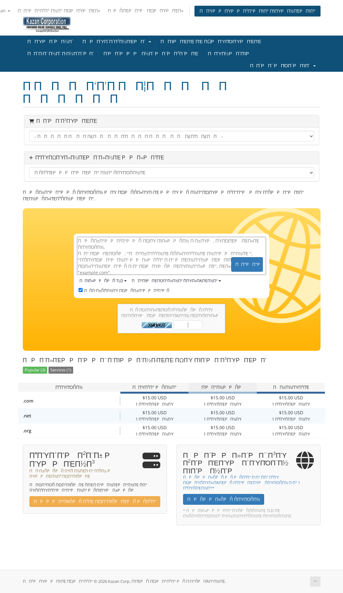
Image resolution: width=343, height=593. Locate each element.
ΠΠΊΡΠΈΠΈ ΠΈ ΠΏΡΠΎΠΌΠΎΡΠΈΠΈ (211, 41)
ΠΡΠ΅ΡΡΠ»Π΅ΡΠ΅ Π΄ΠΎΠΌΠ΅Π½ (223, 499)
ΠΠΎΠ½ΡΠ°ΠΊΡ (230, 54)
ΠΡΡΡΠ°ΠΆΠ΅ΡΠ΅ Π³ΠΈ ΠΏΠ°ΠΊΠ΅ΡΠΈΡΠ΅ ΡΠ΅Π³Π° (95, 501)
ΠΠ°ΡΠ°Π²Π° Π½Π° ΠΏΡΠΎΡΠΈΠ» (59, 11)
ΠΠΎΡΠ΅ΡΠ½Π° (50, 41)
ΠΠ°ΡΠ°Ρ (249, 264)
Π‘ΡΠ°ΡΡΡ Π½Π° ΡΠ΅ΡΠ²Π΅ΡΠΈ (151, 54)
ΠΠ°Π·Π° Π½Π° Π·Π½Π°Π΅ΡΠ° (61, 54)
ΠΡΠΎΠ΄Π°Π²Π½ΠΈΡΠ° (117, 41)
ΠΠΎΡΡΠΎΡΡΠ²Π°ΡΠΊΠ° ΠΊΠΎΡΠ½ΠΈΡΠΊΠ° (257, 11)
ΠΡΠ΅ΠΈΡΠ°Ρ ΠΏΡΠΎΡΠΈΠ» (145, 11)
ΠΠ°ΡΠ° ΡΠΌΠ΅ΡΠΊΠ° (282, 66)
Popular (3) (35, 370)
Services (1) (60, 370)
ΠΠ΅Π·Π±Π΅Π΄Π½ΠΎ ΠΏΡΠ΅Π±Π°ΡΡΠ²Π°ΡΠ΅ (124, 290)
